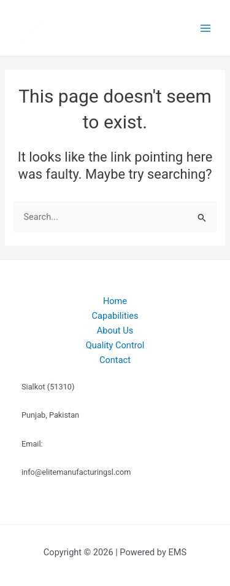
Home (115, 301)
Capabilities (115, 315)
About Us (115, 330)
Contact (115, 359)
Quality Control (115, 345)
